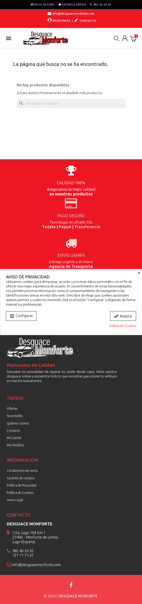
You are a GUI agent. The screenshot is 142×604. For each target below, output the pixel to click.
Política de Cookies (122, 326)
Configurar (21, 316)
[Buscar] (71, 103)
